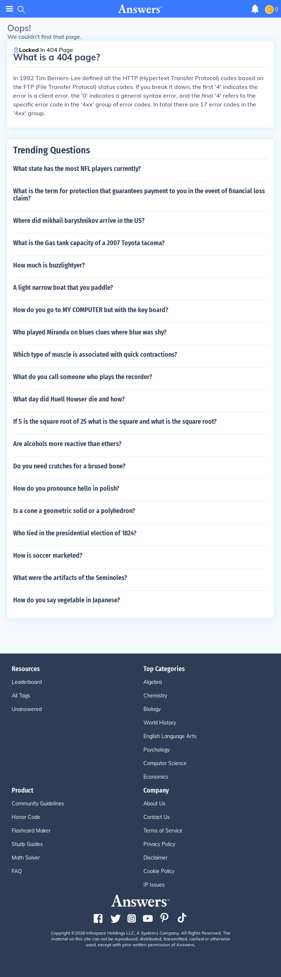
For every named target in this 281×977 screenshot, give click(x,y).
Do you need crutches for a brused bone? (69, 466)
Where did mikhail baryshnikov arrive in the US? (79, 221)
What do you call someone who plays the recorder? (82, 377)
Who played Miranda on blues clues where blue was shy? (89, 332)
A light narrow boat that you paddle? (63, 288)
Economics (155, 777)
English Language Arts (169, 736)
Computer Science (165, 763)
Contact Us (156, 817)
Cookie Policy (159, 871)
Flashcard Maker (31, 830)
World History (159, 722)
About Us (154, 803)
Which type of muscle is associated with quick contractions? (95, 355)
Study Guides (27, 844)
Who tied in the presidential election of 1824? (74, 533)
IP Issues (154, 884)
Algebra (152, 682)
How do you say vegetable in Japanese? (66, 600)
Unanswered (27, 709)
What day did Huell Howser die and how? (69, 399)
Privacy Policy (159, 844)
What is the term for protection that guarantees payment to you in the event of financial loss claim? (139, 194)
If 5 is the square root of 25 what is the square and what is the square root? (115, 422)
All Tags (21, 695)
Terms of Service (163, 830)
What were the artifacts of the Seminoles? (70, 578)
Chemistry (155, 695)
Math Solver (26, 857)
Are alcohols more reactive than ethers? (67, 444)
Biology (152, 709)
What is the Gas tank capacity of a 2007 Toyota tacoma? (89, 243)
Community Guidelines (38, 803)
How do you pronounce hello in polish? (66, 488)
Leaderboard (27, 682)
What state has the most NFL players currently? (77, 169)
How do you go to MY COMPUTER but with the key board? (90, 310)
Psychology (156, 749)
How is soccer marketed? (47, 555)
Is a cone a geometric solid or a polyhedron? (74, 511)
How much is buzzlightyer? (49, 265)
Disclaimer (155, 857)
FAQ (17, 871)
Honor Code (26, 817)
